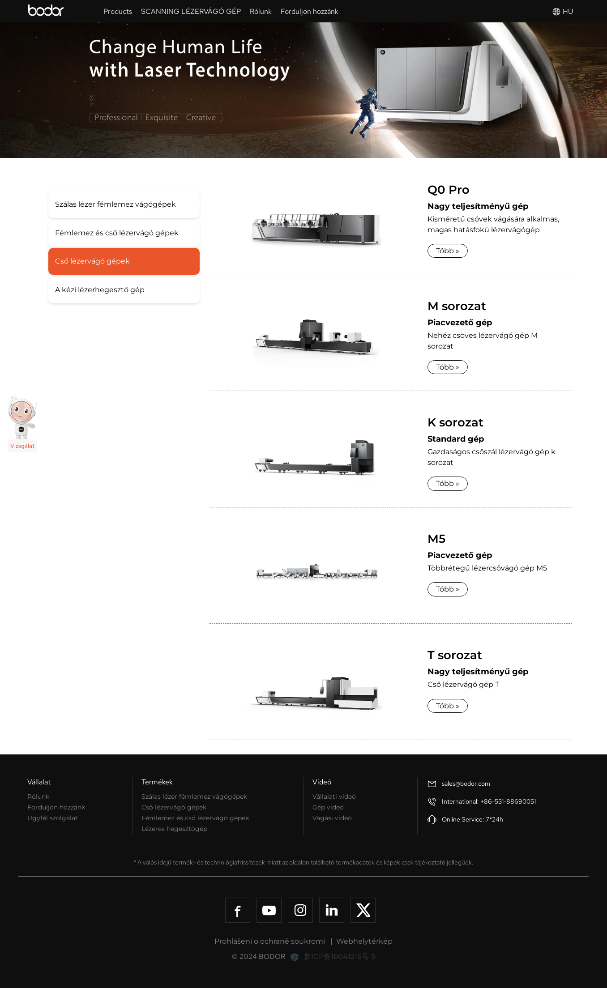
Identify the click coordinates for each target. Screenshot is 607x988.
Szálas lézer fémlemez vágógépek (115, 204)
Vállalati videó (334, 796)
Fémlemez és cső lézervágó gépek (117, 233)
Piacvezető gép (459, 323)
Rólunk (38, 796)
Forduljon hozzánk (56, 807)
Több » (447, 251)
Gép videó (328, 807)
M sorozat (456, 306)
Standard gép (455, 439)
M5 (436, 539)
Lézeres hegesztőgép (174, 829)
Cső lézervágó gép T (463, 684)
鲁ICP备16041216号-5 (340, 956)
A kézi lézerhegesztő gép (100, 289)
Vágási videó (332, 818)
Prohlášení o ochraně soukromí (269, 941)
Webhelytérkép (364, 941)
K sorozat (455, 422)
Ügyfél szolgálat (52, 818)
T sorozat (454, 655)
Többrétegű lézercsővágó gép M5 (487, 568)
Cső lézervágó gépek (92, 261)
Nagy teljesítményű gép (477, 206)
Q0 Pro (448, 190)
